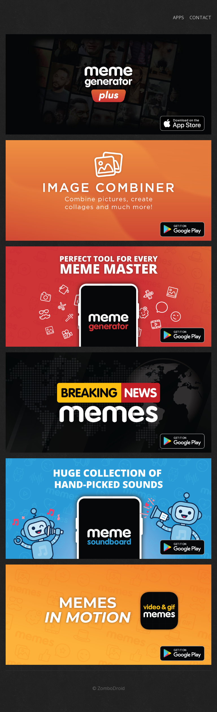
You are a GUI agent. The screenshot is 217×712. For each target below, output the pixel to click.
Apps (178, 17)
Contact (200, 17)
